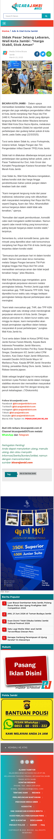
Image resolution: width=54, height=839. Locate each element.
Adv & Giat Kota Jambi (25, 31)
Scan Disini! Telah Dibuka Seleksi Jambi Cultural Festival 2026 (28, 621)
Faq (43, 825)
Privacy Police (17, 825)
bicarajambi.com (22, 462)
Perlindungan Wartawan (26, 797)
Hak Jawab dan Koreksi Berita (27, 811)
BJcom (30, 830)
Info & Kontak (18, 820)
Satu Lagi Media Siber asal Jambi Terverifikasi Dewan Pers (25, 630)
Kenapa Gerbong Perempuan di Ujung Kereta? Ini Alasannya (27, 638)
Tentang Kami (20, 793)
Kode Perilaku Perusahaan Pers (27, 816)
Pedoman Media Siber (26, 802)
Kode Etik (26, 806)
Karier (33, 825)
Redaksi (36, 793)
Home (5, 31)
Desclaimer (36, 820)
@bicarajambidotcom (24, 403)
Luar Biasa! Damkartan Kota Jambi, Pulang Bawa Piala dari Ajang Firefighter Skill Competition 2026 (29, 605)
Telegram (24, 435)
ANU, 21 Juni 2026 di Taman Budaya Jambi (29, 613)
